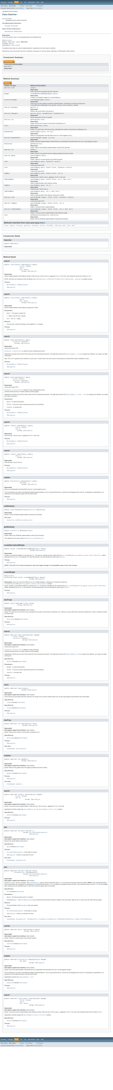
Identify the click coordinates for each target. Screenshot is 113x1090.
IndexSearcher (8, 31)
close (32, 89)
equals (12, 233)
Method (21, 8)
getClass (27, 233)
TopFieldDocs (9, 185)
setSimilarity (35, 222)
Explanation (8, 135)
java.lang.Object (7, 18)
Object (11, 44)
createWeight (35, 102)
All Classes (39, 6)
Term (38, 123)
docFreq (33, 123)
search (32, 167)
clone (6, 233)
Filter (48, 173)
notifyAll (49, 233)
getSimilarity (35, 148)
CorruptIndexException (38, 867)
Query (50, 96)
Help (42, 2)
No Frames (29, 6)
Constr (16, 8)
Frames (22, 6)
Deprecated (31, 2)
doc (31, 110)
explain (33, 135)
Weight (6, 96)
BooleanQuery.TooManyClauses (17, 295)
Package (10, 2)
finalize (19, 233)
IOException (32, 281)
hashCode (35, 233)
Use (21, 2)
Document (14, 110)
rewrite (33, 160)
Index (37, 2)
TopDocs (7, 179)
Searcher (7, 68)
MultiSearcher (18, 31)
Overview (3, 2)
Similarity (8, 148)
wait (64, 233)
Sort (64, 185)
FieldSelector (47, 116)
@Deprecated (7, 40)
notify (42, 233)
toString (58, 233)
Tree (25, 2)
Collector (49, 167)
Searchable (14, 26)
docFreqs (33, 129)
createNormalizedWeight (39, 96)
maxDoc (32, 154)
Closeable (7, 26)
